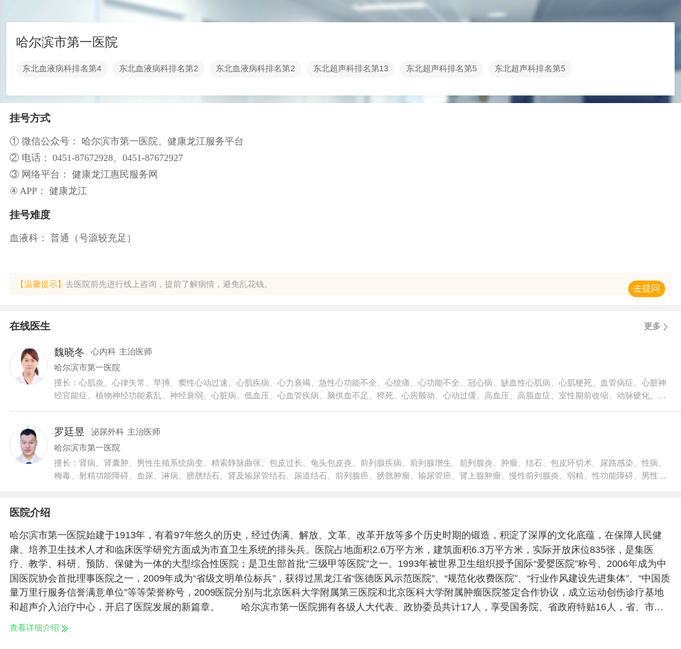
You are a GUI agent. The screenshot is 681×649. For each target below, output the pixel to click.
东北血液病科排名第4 (61, 68)
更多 (657, 326)
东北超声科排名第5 (441, 68)
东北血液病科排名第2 (158, 68)
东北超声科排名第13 (350, 68)
